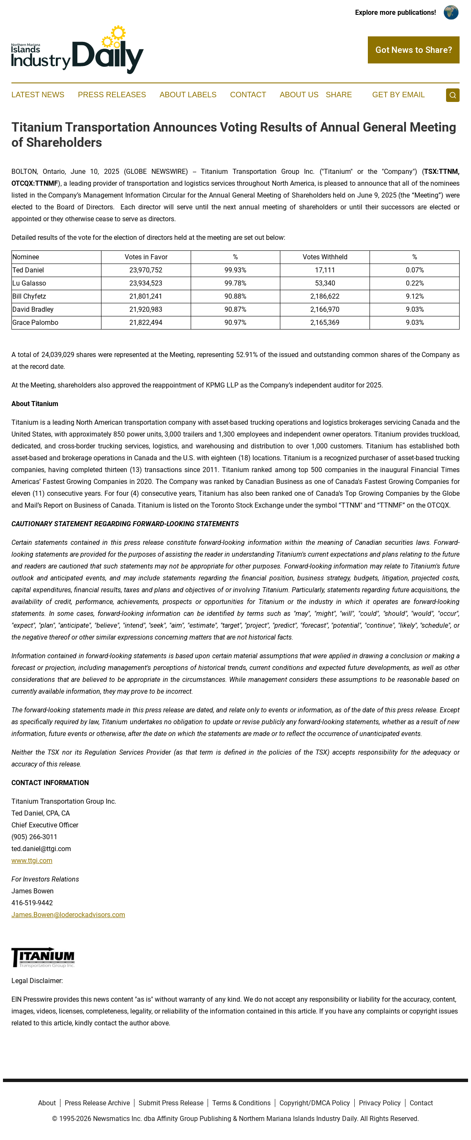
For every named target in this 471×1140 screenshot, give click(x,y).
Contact (248, 95)
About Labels (187, 95)
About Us (299, 95)
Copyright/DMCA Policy (314, 1103)
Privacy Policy (380, 1103)
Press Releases (112, 95)
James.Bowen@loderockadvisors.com (68, 915)
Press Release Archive (97, 1103)
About (47, 1103)
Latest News (37, 95)
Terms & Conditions (241, 1103)
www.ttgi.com (31, 861)
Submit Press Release (171, 1103)
